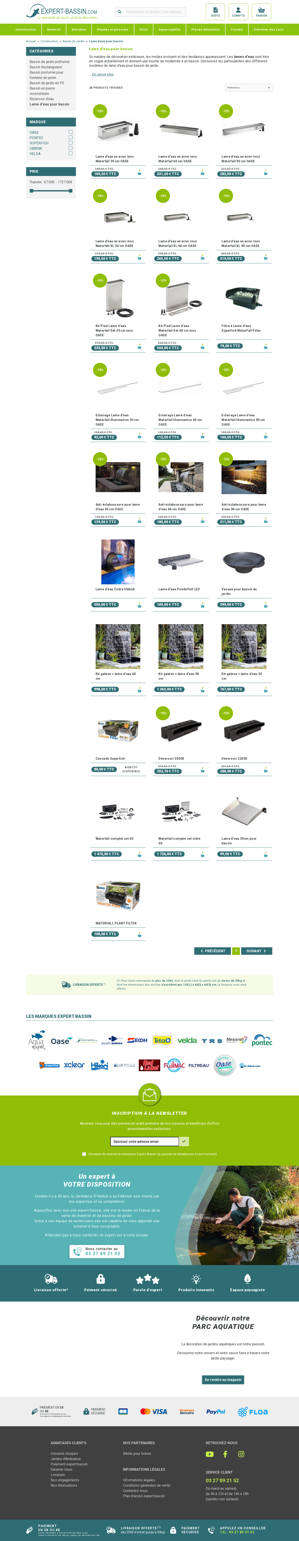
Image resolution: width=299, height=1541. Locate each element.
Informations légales (139, 1480)
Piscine (237, 29)
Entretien (79, 29)
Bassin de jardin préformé (49, 62)
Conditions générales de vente (146, 1485)
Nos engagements (65, 1480)
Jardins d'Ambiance (66, 1459)
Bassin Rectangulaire (46, 67)
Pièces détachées (205, 29)
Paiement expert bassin (69, 1464)
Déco (144, 29)
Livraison (58, 1475)
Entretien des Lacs (269, 29)
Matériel (53, 29)
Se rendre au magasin (223, 1380)
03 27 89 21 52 (241, 1532)
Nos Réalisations (64, 1485)
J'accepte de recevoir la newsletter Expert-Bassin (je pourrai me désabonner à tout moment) (152, 1154)
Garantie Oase (61, 1469)
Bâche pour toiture (137, 1453)
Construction (25, 29)
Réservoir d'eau (42, 99)
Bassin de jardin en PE (47, 83)
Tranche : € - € (51, 182)
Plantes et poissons (113, 29)
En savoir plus (103, 74)
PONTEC (36, 138)
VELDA (35, 154)
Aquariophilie (169, 29)
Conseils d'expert (64, 1453)
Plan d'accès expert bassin (144, 1496)
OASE (34, 132)
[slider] (31, 191)
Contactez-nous (135, 1491)
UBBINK (36, 148)
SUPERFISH (39, 143)
